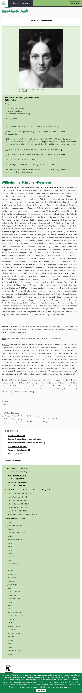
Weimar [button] (33, 276)
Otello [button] (39, 235)
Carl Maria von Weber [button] (51, 211)
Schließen (41, 691)
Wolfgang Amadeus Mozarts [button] (15, 208)
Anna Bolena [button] (72, 243)
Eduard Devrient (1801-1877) (17, 475)
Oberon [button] (17, 229)
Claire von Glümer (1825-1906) (17, 482)
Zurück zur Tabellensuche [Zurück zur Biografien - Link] (41, 20)
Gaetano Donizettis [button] (55, 243)
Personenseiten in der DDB (19, 450)
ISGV (4, 3)
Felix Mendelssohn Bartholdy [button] (16, 303)
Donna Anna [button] (32, 229)
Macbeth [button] (26, 249)
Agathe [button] (6, 214)
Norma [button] (51, 235)
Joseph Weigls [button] (9, 232)
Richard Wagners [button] (20, 252)
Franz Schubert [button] (62, 300)
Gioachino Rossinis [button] (25, 235)
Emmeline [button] (71, 229)
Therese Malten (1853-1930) (17, 486)
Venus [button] (44, 258)
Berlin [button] (41, 273)
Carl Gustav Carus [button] (60, 282)
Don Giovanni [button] (55, 229)
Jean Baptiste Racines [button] (22, 205)
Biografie (24, 10)
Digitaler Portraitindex (17, 446)
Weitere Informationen (62, 687)
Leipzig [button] (21, 276)
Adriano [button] (56, 255)
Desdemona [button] (8, 235)
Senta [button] (16, 258)
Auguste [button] (33, 315)
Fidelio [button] (18, 217)
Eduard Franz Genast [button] (25, 285)
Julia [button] (41, 232)
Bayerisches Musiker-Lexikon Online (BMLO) (26, 442)
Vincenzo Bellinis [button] (40, 226)
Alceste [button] (35, 243)
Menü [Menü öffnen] (76, 3)
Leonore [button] (7, 217)
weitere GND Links (13, 460)
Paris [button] (5, 270)
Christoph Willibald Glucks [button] (64, 240)
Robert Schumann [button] (22, 282)
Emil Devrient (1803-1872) (16, 479)
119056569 (14, 431)
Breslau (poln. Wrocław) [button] (56, 273)
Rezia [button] (75, 226)
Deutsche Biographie (16, 435)
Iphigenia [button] (7, 243)
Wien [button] (22, 202)
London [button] (18, 270)
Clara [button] (6, 282)
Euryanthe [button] (71, 223)
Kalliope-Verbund (15, 454)
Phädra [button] (38, 205)
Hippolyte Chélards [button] (11, 249)
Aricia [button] (6, 205)
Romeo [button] (27, 226)
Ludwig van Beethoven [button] (54, 214)
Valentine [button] (14, 238)
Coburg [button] (46, 315)
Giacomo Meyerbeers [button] (31, 238)
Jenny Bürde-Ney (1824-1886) (17, 472)
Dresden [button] (50, 309)
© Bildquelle (23, 91)
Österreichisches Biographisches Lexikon (25, 439)
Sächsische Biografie (10, 10)
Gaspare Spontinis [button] (55, 232)
